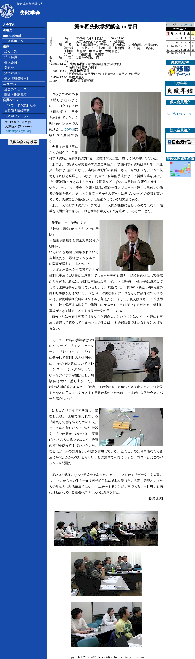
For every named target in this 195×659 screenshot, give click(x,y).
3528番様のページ (178, 114)
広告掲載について (64, 19)
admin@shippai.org (18, 131)
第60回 (70, 129)
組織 (6, 46)
